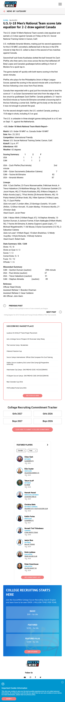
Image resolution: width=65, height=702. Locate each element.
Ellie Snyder (29, 469)
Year (30, 450)
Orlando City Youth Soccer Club (36, 508)
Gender (20, 450)
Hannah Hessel (30, 492)
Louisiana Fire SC (30, 497)
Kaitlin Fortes (29, 516)
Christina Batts (29, 504)
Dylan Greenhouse (31, 564)
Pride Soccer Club (30, 556)
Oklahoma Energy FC (31, 473)
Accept (9, 699)
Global (5, 20)
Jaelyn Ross (28, 540)
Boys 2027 (17, 421)
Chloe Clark (28, 457)
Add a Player (32, 652)
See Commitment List (32, 577)
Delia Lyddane (29, 552)
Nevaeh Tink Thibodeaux (34, 528)
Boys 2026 (48, 421)
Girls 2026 (48, 413)
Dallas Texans (29, 544)
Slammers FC (29, 461)
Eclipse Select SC (30, 568)
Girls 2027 (17, 413)
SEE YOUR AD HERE (32, 395)
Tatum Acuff (29, 481)
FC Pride (27, 485)
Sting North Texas (31, 532)
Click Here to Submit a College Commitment (32, 429)
